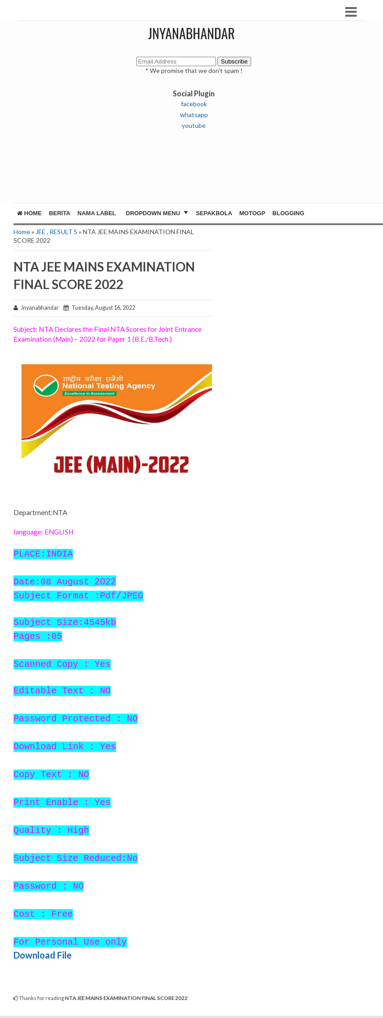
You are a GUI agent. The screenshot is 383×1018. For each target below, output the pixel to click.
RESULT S (63, 231)
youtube (194, 125)
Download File (43, 955)
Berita (59, 213)
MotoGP (252, 213)
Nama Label (96, 213)
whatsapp (194, 114)
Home (29, 213)
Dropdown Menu (153, 213)
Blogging (288, 213)
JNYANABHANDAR (191, 33)
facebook (194, 104)
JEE (40, 231)
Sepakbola (214, 213)
